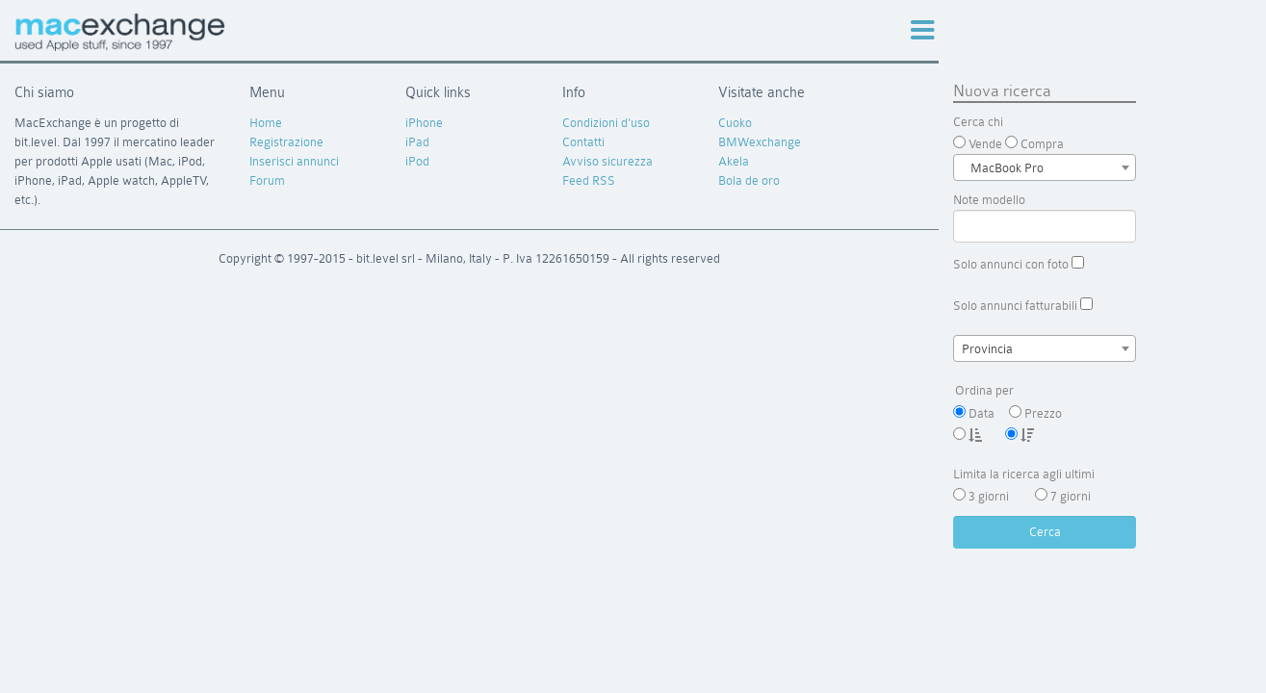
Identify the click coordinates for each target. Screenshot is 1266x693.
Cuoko (735, 123)
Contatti (583, 142)
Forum (267, 180)
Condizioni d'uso (606, 123)
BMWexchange (759, 142)
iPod (417, 161)
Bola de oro (749, 180)
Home (265, 123)
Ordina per (1044, 391)
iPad (417, 142)
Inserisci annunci (294, 161)
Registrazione (286, 142)
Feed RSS (588, 180)
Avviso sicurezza (607, 161)
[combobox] (1044, 167)
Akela (733, 161)
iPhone (424, 123)
